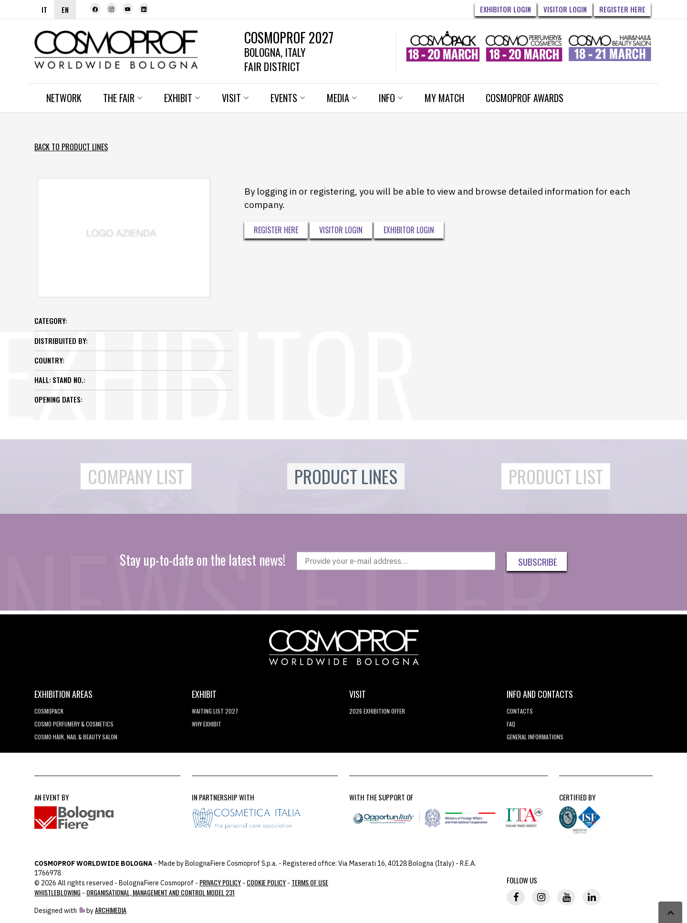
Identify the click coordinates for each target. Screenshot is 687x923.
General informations (535, 737)
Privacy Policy (220, 882)
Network (64, 98)
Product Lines (345, 476)
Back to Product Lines (71, 147)
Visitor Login (565, 9)
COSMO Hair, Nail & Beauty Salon (75, 737)
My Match (444, 98)
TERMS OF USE (309, 882)
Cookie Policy (266, 882)
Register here (622, 9)
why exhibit (206, 724)
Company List (136, 476)
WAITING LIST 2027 (215, 711)
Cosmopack (48, 711)
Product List (556, 476)
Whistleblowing (57, 892)
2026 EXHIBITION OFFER (377, 711)
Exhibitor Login (505, 9)
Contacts (520, 711)
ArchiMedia (110, 910)
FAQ (511, 724)
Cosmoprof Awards (524, 98)
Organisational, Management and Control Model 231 (160, 892)
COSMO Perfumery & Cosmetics (74, 724)
